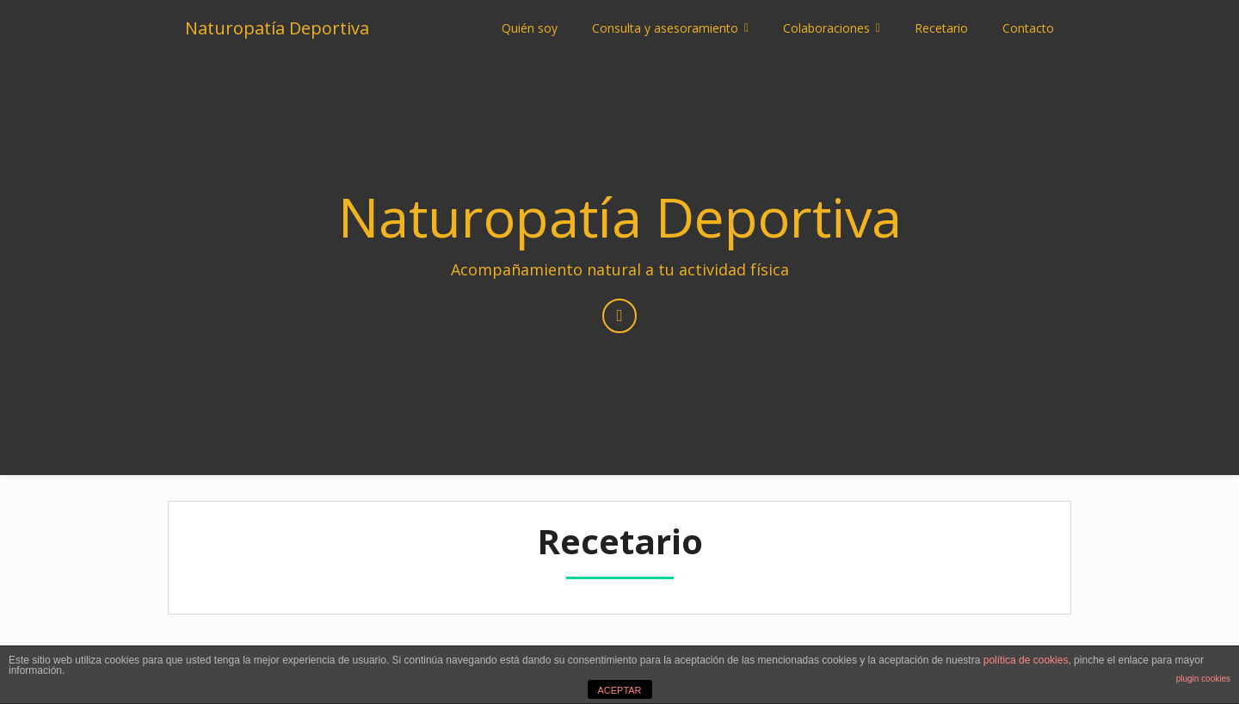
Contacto (1028, 28)
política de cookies (1026, 660)
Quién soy (530, 28)
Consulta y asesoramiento (665, 28)
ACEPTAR (619, 690)
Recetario (941, 28)
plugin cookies (1203, 678)
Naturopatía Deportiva (277, 28)
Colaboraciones (826, 28)
